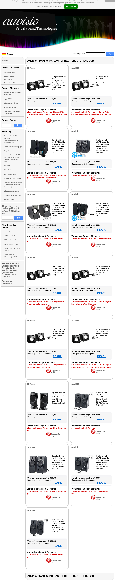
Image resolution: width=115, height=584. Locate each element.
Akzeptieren (71, 6)
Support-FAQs (8, 99)
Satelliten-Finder (11, 244)
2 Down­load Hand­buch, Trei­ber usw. (39, 175)
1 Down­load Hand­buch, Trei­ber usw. (39, 112)
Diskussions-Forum (10, 107)
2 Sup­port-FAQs (58, 112)
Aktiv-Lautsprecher (10, 174)
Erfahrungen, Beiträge (11, 103)
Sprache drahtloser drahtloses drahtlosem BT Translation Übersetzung (13, 185)
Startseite (75, 54)
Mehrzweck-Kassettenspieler (13, 178)
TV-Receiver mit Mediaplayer (13, 147)
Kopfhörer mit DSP (10, 199)
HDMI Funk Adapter (13, 236)
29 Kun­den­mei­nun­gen (34, 114)
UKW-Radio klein (9, 170)
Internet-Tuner (11, 240)
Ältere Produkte (9, 76)
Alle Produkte (8, 79)
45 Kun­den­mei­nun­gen (79, 114)
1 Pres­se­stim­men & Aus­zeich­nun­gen (43, 178)
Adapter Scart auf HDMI (11, 191)
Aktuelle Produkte (9, 73)
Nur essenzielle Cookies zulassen (48, 6)
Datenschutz (89, 3)
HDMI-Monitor (9, 166)
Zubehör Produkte (9, 83)
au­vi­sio (31, 68)
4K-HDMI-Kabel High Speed (13, 195)
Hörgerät (6, 151)
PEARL (57, 103)
